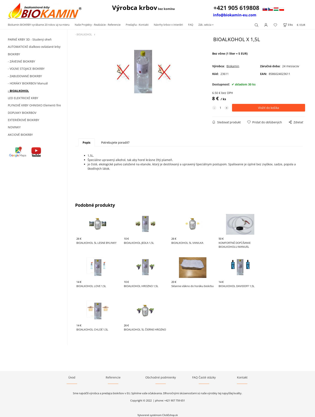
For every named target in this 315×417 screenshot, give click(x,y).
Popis (86, 142)
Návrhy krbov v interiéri (168, 24)
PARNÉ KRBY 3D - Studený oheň (30, 39)
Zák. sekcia (204, 24)
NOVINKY (14, 127)
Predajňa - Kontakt (137, 24)
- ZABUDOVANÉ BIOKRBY (25, 76)
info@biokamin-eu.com (234, 14)
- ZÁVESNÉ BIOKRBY (21, 61)
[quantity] (220, 108)
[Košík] (288, 24)
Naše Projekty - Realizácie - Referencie (98, 24)
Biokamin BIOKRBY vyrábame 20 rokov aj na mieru (39, 24)
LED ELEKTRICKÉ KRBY (23, 98)
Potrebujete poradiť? (115, 142)
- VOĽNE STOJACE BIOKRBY (26, 69)
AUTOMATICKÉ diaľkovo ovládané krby (34, 47)
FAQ (190, 24)
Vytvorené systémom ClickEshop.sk (157, 415)
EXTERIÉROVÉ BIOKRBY (23, 120)
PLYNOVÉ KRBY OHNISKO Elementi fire (34, 105)
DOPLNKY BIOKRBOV (22, 113)
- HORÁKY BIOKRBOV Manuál (28, 83)
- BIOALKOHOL (18, 91)
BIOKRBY (14, 54)
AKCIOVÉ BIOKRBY (20, 135)
